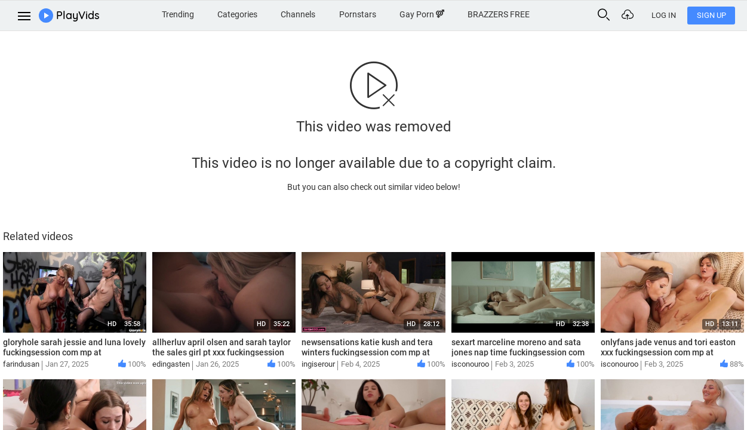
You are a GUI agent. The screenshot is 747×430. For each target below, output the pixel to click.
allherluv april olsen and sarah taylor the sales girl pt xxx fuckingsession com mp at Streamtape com (221, 352)
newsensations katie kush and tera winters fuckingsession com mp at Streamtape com (367, 352)
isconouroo (470, 364)
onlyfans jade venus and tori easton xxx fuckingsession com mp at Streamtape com (668, 352)
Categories (237, 14)
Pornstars (357, 14)
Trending (178, 14)
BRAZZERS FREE (499, 14)
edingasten (171, 364)
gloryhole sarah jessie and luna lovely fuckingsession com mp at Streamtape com (74, 352)
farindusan (21, 364)
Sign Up (711, 15)
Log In (663, 15)
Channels (298, 14)
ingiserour (318, 364)
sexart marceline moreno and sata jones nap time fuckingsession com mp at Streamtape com (518, 352)
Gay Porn (421, 14)
